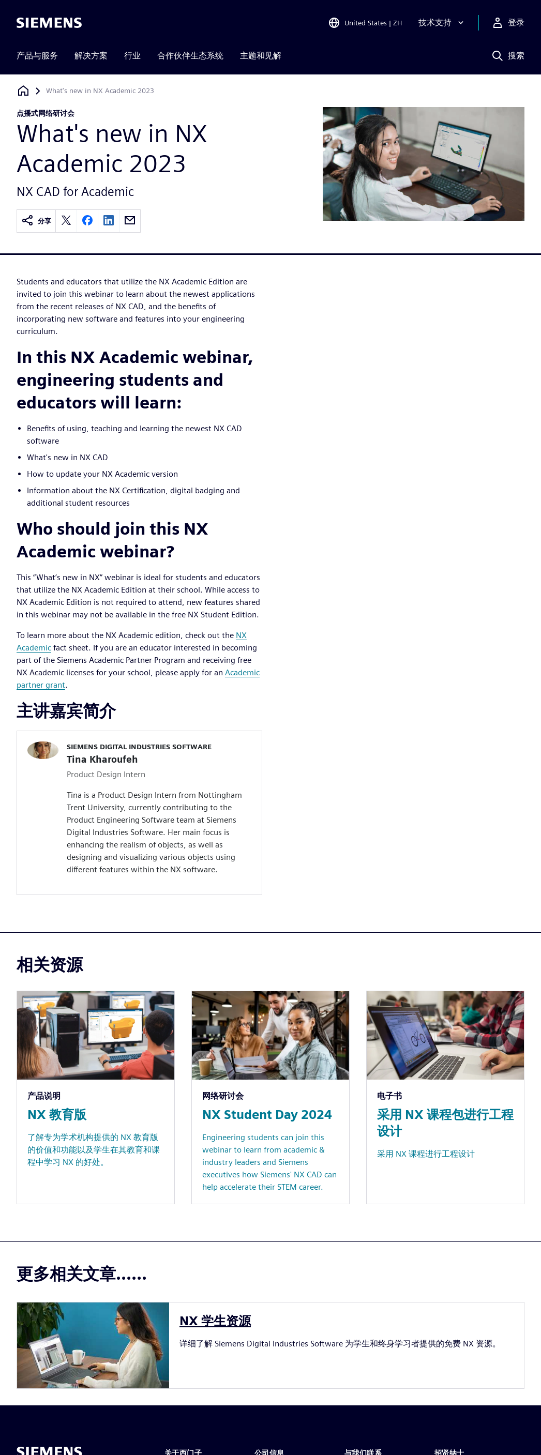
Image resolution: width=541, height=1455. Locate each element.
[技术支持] (442, 22)
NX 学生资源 (215, 1320)
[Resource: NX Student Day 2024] (270, 1097)
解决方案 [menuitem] (91, 55)
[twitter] (66, 221)
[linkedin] (108, 221)
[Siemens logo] (49, 23)
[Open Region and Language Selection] (365, 22)
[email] (129, 221)
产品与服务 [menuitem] (37, 55)
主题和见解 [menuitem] (260, 55)
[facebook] (87, 221)
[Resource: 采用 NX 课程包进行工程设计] (445, 1097)
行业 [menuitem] (132, 55)
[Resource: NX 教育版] (96, 1097)
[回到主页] (23, 90)
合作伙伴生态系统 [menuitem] (190, 55)
